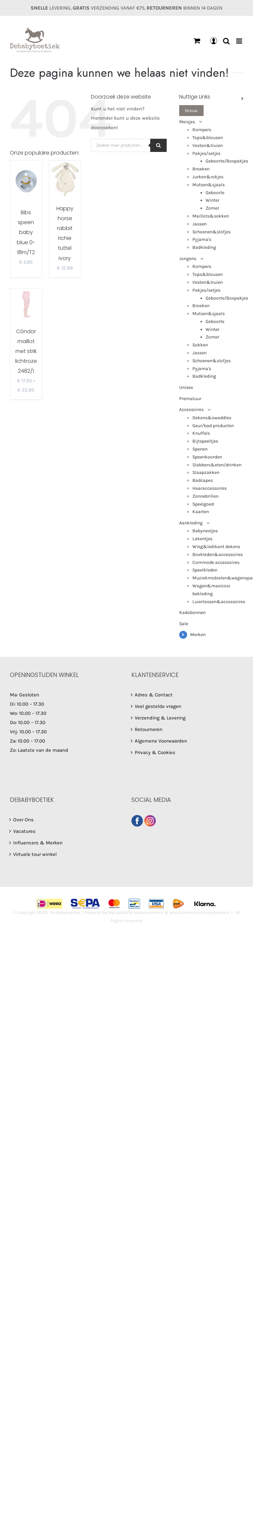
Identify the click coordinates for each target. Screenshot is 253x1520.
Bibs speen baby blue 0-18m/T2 (26, 232)
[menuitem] (211, 110)
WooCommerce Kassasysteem (199, 912)
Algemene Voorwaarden (161, 741)
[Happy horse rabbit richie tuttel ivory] (65, 179)
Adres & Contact (154, 695)
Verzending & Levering (160, 718)
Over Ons (23, 820)
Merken (198, 634)
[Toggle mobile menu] (239, 41)
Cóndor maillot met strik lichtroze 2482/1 (26, 351)
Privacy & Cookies (155, 752)
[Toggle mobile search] (226, 41)
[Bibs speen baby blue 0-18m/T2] (26, 181)
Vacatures (24, 831)
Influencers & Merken (38, 843)
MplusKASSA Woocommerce (136, 912)
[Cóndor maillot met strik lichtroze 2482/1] (26, 304)
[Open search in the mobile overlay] (129, 145)
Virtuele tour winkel (35, 854)
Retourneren (148, 729)
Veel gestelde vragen (158, 706)
